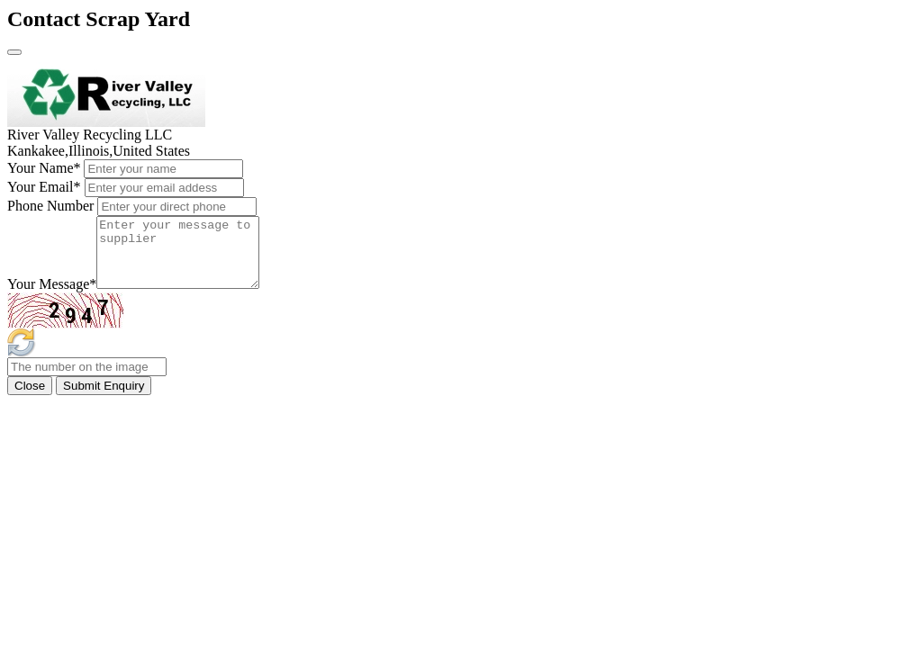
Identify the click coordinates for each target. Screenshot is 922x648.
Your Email (44, 186)
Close (29, 399)
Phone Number (50, 205)
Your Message (51, 297)
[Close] (14, 52)
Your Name (43, 168)
